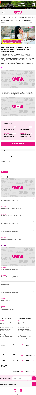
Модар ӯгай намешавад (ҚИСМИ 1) (9, 231)
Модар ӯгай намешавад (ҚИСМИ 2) (9, 277)
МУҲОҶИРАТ (22, 17)
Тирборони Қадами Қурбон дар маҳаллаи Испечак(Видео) (9, 135)
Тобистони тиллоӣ (28, 17)
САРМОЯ (10, 17)
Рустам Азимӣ (8, 22)
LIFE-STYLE (16, 17)
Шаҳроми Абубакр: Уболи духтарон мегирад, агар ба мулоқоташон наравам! (24, 336)
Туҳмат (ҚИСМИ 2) (5, 300)
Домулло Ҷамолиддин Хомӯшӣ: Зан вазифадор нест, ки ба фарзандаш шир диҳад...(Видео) (25, 329)
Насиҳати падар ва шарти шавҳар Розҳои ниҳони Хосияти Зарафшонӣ (6, 329)
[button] (33, 12)
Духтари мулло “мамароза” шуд (25, 322)
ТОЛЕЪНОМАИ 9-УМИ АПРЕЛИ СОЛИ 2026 (11, 200)
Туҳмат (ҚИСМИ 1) (5, 284)
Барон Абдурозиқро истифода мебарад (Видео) (6, 335)
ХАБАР (4, 17)
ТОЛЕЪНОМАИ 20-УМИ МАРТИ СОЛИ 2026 (11, 208)
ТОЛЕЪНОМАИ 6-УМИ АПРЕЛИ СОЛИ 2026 (11, 223)
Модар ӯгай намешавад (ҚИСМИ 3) (9, 292)
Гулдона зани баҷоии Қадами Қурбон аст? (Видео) (25, 128)
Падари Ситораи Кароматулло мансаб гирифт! (9, 128)
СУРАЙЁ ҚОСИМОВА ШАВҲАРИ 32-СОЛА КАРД (26, 135)
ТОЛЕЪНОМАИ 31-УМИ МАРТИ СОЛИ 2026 (11, 216)
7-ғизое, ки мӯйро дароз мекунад (6, 322)
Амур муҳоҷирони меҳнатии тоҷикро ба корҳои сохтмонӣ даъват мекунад (12, 308)
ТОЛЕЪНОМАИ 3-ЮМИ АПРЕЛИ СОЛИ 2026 (11, 239)
